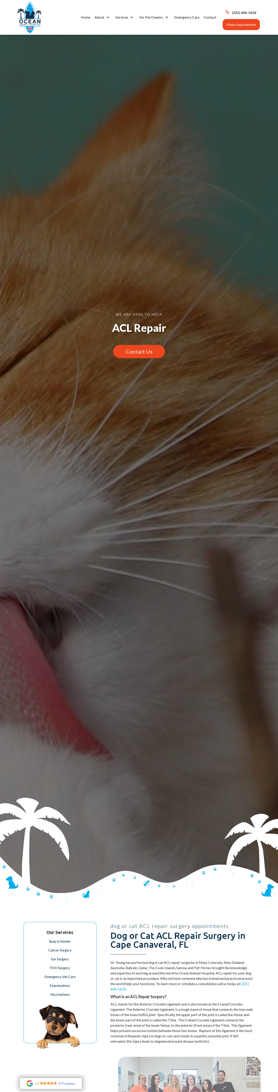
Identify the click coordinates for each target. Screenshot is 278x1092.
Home (85, 17)
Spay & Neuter (60, 941)
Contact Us (139, 351)
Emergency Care (186, 17)
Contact (210, 17)
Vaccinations (60, 994)
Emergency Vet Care (59, 976)
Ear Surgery (60, 959)
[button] (103, 17)
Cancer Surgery (59, 950)
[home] (29, 17)
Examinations (60, 985)
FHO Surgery (60, 968)
